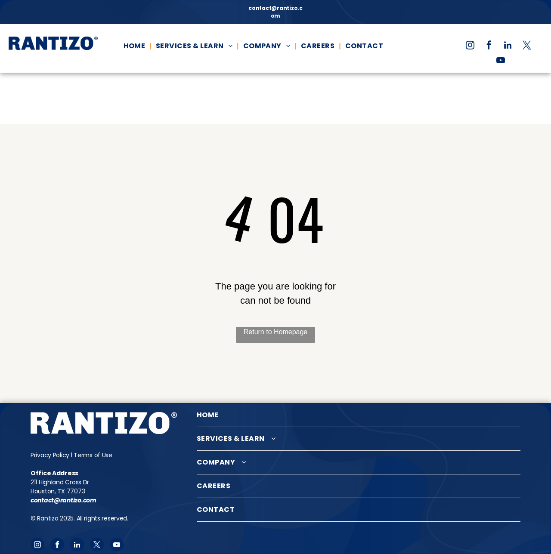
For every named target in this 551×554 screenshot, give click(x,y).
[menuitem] (135, 46)
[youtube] (500, 61)
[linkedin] (507, 46)
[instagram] (470, 46)
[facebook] (489, 46)
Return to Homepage (276, 331)
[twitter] (526, 46)
